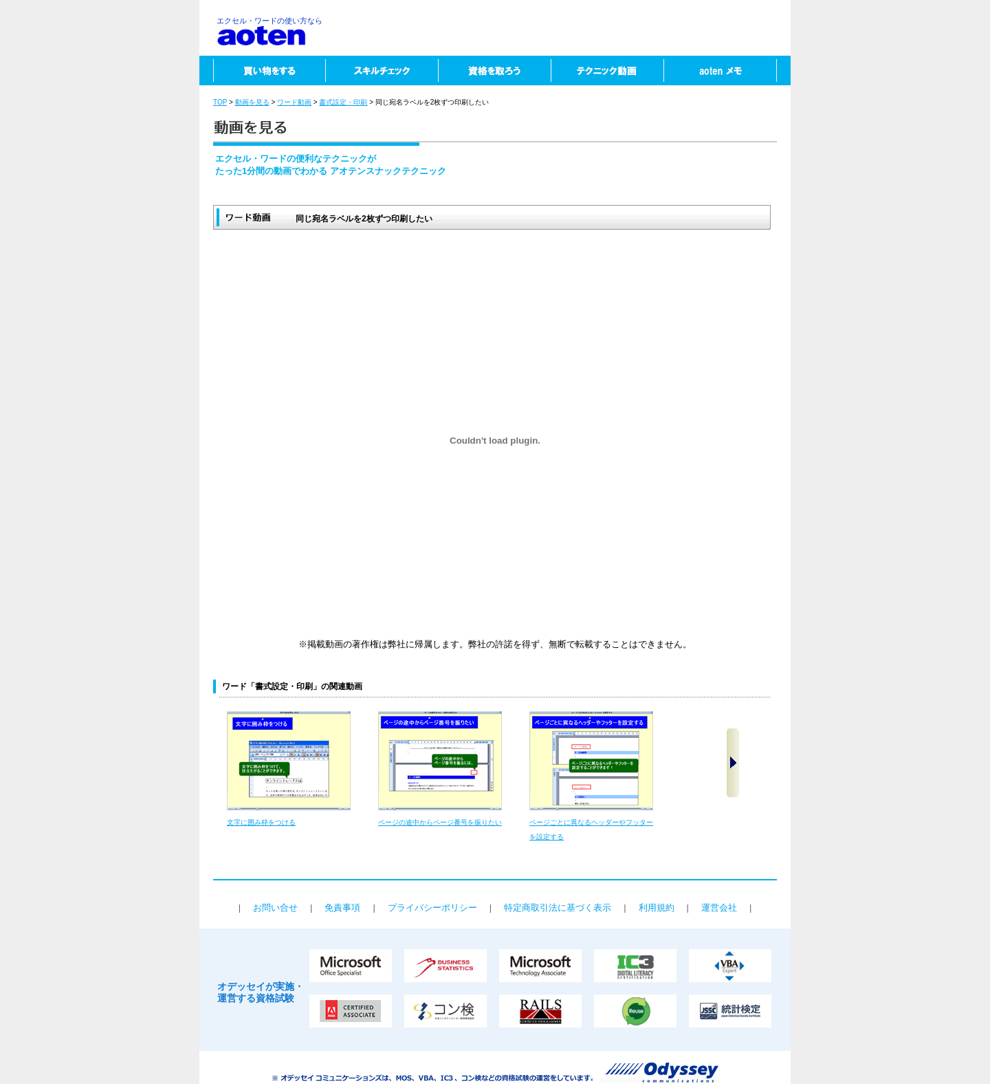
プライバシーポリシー (432, 907)
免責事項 (342, 907)
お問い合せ (275, 907)
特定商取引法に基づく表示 (557, 907)
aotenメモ (727, 70)
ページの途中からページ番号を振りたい (440, 822)
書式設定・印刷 (343, 102)
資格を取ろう (494, 70)
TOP (220, 102)
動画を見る (252, 102)
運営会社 (719, 907)
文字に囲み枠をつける (261, 822)
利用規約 (656, 907)
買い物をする (262, 70)
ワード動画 (294, 102)
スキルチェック (381, 70)
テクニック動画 (607, 70)
